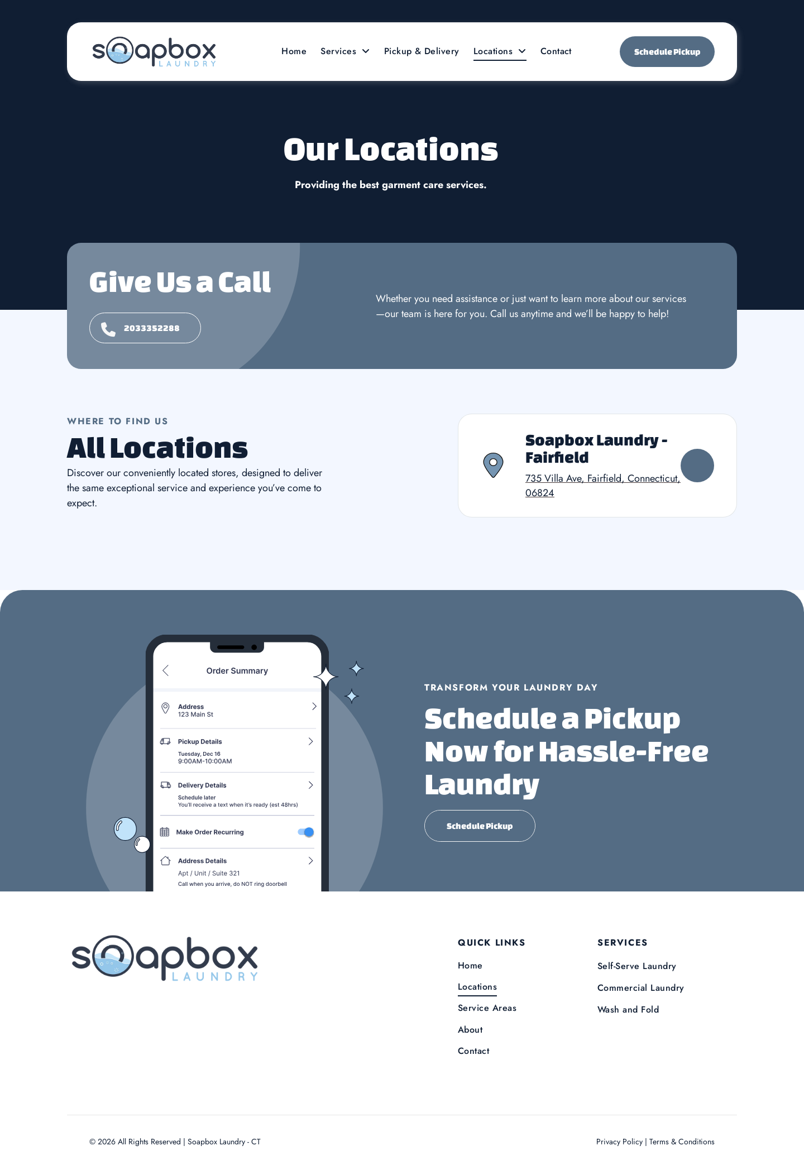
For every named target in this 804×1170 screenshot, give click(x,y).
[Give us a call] (145, 328)
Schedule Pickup (667, 51)
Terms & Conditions (682, 1141)
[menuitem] (295, 51)
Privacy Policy (619, 1141)
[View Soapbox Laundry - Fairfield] (697, 465)
